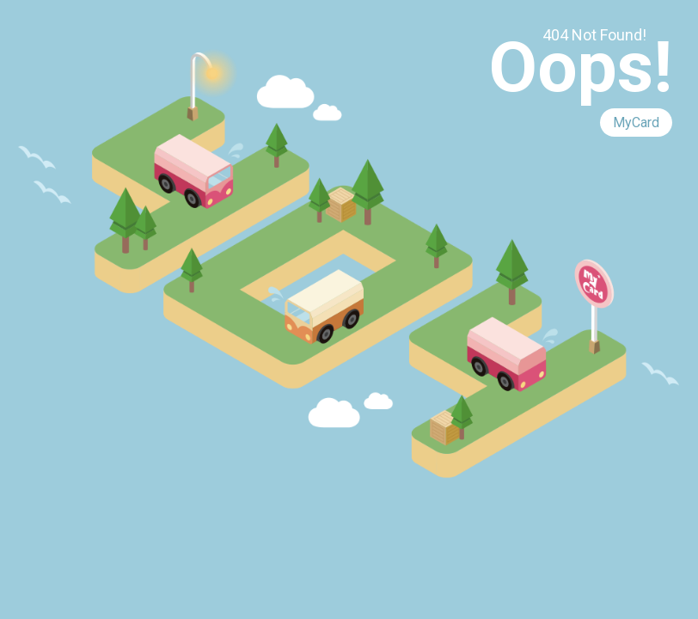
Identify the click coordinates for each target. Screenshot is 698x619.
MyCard (636, 122)
